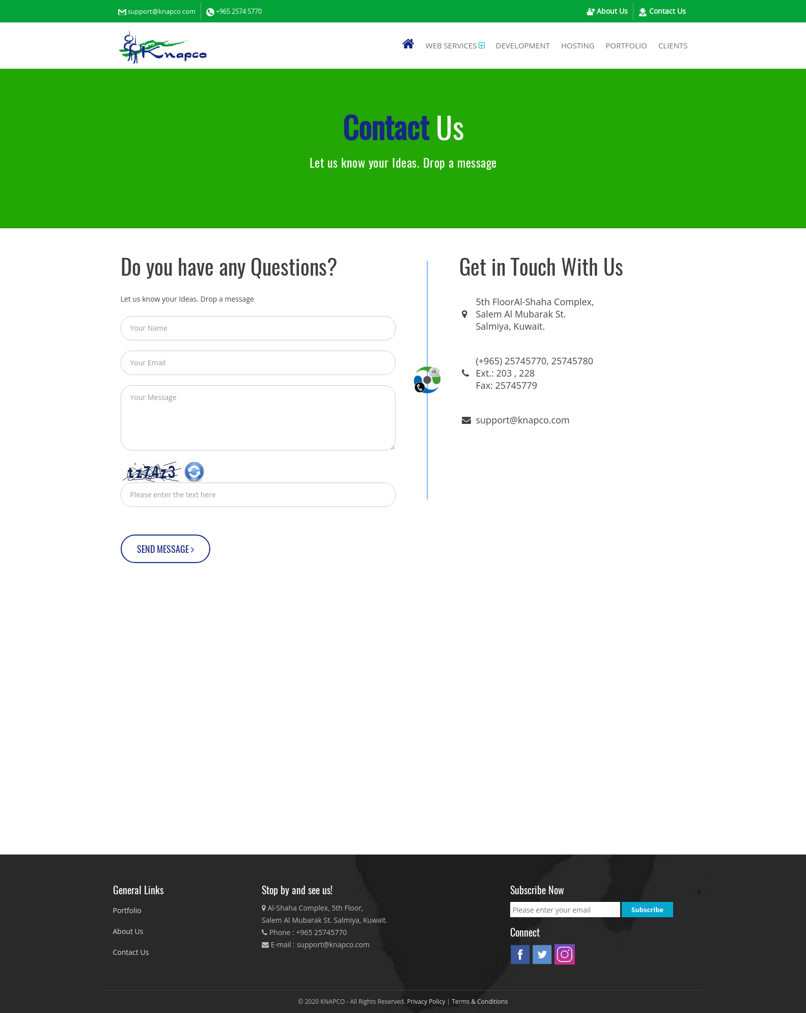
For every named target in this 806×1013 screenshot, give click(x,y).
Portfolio (127, 910)
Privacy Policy (427, 1001)
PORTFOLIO (626, 45)
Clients (673, 45)
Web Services (451, 45)
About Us (611, 11)
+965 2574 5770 (239, 11)
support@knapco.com (162, 11)
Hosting (578, 45)
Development (523, 45)
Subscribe (647, 909)
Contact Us (666, 11)
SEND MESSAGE (165, 548)
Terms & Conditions (480, 1001)
